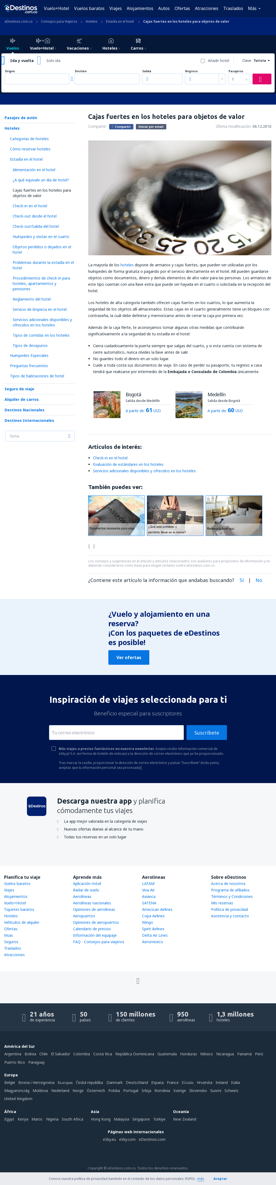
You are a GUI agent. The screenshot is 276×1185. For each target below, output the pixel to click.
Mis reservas (222, 902)
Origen (10, 71)
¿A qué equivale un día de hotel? (41, 179)
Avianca (149, 896)
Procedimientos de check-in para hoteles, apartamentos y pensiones (41, 283)
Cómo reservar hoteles (30, 148)
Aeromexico (152, 941)
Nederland (60, 1090)
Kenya (23, 1119)
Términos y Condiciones (232, 896)
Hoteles (12, 128)
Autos (164, 8)
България (65, 1082)
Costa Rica (102, 1053)
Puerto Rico (14, 1062)
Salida (146, 71)
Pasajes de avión (21, 117)
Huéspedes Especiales (29, 355)
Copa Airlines (153, 915)
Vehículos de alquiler (21, 922)
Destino (81, 71)
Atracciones (206, 8)
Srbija (146, 1090)
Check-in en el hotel (30, 205)
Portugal (130, 1090)
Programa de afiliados (230, 890)
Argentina (12, 1053)
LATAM (148, 883)
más (200, 1178)
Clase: (247, 60)
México (206, 1053)
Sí (242, 580)
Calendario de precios (92, 928)
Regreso (191, 71)
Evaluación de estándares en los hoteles (128, 464)
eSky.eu (109, 1139)
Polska (114, 1090)
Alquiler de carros (22, 399)
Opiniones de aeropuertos (96, 922)
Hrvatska (204, 1082)
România (162, 1090)
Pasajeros (236, 71)
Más (252, 8)
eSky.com (127, 1139)
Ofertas (182, 8)
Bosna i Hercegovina (36, 1082)
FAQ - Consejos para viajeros (98, 941)
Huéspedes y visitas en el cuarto (41, 236)
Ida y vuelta (22, 60)
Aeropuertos (84, 915)
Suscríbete (206, 732)
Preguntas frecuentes (29, 365)
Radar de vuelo (86, 890)
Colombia (81, 1053)
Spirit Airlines (153, 928)
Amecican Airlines (157, 909)
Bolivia (30, 1053)
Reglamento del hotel (32, 299)
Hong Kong (101, 1119)
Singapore (141, 1119)
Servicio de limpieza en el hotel (40, 309)
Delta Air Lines (155, 935)
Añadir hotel (218, 60)
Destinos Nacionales (24, 409)
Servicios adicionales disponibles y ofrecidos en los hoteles (42, 322)
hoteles (127, 264)
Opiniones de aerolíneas (94, 909)
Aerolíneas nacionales (92, 902)
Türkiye (159, 1119)
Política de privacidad (229, 909)
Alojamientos (140, 8)
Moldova (40, 1090)
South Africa (72, 1119)
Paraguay (36, 1062)
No (259, 580)
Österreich (96, 1090)
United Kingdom (18, 1098)
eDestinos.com (152, 1139)
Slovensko (198, 1090)
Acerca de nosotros (228, 883)
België (9, 1082)
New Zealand (184, 1119)
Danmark (114, 1082)
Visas (8, 935)
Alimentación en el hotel (34, 169)
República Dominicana (134, 1053)
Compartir (121, 126)
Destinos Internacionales (29, 420)
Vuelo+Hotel (56, 8)
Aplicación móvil (87, 883)
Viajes (115, 8)
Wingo (147, 922)
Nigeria (52, 1119)
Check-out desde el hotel (35, 216)
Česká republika (89, 1082)
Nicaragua (225, 1053)
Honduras (188, 1053)
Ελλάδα (188, 1082)
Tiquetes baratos (19, 909)
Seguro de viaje (19, 388)
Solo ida (53, 60)
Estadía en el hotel (26, 159)
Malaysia (121, 1119)
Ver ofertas (128, 657)
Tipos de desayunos (30, 345)
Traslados (233, 8)
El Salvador (60, 1053)
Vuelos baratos (89, 8)
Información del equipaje (95, 935)
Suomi (215, 1090)
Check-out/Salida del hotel (36, 226)
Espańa (157, 1082)
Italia (235, 1082)
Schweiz (232, 1090)
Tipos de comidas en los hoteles (41, 335)
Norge (78, 1090)
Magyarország (16, 1090)
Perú (259, 1053)
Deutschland (137, 1082)
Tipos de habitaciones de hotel (37, 375)
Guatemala (167, 1053)
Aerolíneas (82, 896)
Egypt (9, 1119)
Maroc (37, 1119)
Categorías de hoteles (29, 138)
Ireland (222, 1082)
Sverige (179, 1090)
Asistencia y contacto (230, 915)
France (173, 1082)
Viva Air (148, 890)
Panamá (244, 1053)
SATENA (149, 902)
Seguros (11, 941)
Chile (43, 1053)
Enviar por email (151, 127)
